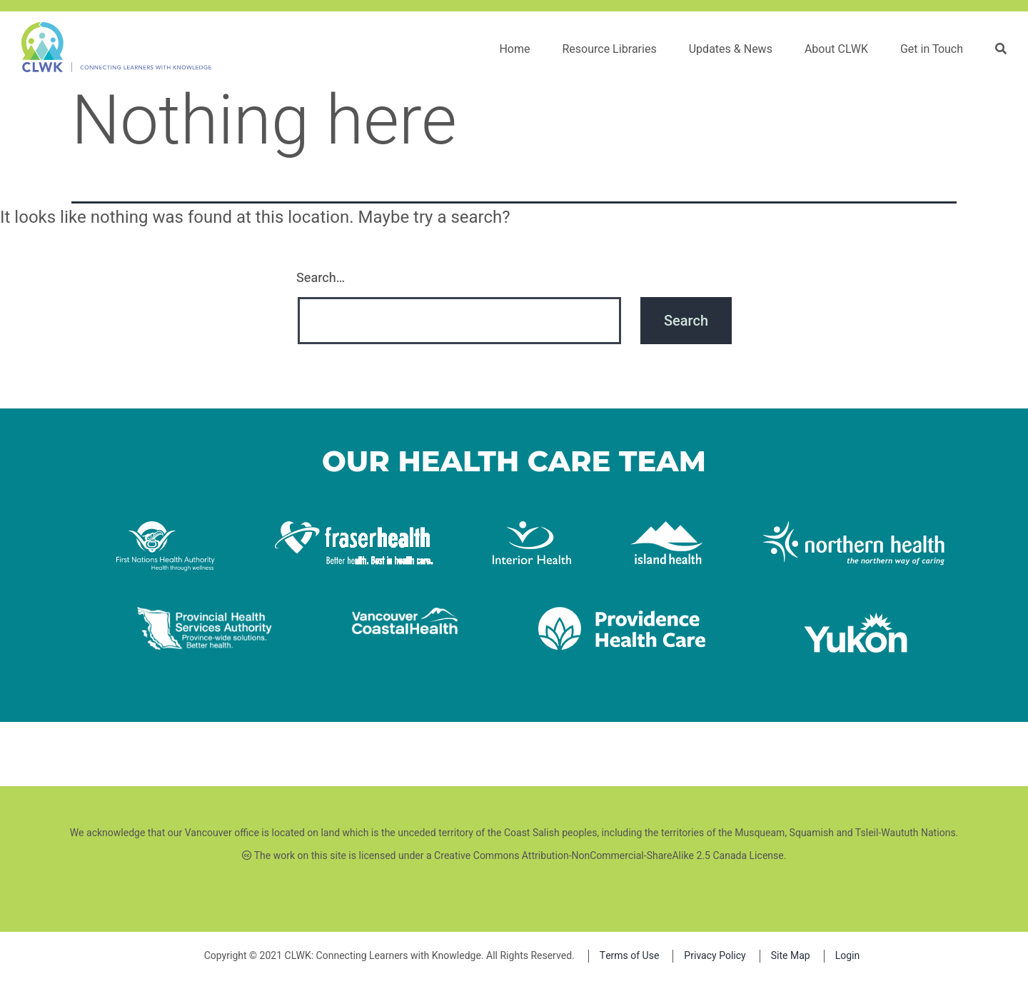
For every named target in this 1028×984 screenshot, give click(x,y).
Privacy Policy (714, 955)
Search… (320, 278)
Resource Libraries (609, 49)
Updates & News (730, 49)
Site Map (790, 955)
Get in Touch (931, 49)
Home (514, 49)
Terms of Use (630, 955)
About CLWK (836, 49)
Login (847, 955)
